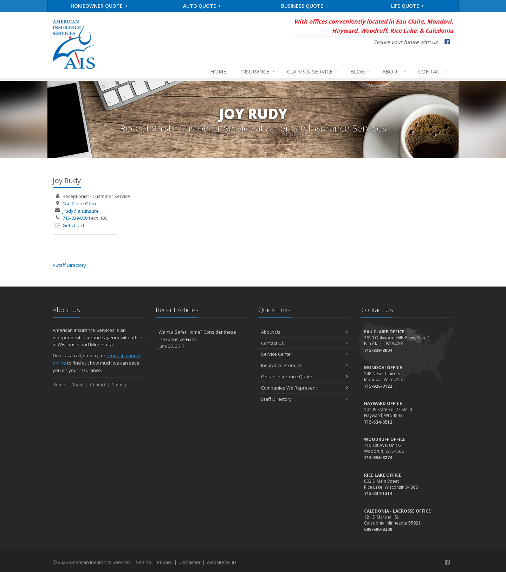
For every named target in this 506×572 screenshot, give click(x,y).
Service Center (304, 354)
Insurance (258, 71)
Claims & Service (313, 71)
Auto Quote (202, 5)
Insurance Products (304, 365)
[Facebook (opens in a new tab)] (447, 41)
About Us (304, 332)
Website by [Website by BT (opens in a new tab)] (222, 562)
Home (218, 71)
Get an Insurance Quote (304, 376)
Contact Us (304, 343)
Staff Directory (69, 265)
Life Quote (407, 5)
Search (143, 562)
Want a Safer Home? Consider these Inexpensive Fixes (201, 339)
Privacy (165, 562)
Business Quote (304, 5)
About (394, 71)
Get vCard (73, 225)
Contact (433, 71)
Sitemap (119, 385)
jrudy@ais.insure (81, 211)
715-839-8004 (76, 218)
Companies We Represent (304, 388)
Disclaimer (190, 562)
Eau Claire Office (80, 203)
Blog (360, 71)
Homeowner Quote (99, 5)
